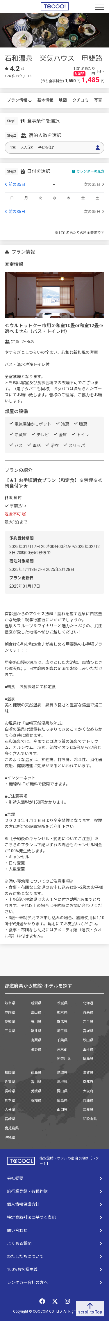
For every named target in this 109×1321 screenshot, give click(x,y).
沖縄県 (10, 1137)
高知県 (36, 1100)
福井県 (36, 1031)
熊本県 (10, 1100)
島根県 (62, 1082)
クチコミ (80, 100)
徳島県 (36, 1073)
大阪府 (88, 1091)
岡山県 (62, 1091)
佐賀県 (10, 1082)
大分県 (10, 1110)
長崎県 (10, 1091)
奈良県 (88, 1110)
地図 (63, 100)
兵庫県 (88, 1100)
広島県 (62, 1100)
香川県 (36, 1082)
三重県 (10, 1031)
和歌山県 (90, 1119)
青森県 (88, 1012)
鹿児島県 (12, 1128)
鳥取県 (62, 1073)
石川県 (36, 1022)
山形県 (88, 1049)
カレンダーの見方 (88, 171)
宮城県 (88, 1031)
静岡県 (10, 1012)
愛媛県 (36, 1091)
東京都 (62, 1049)
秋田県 (88, 1040)
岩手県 (88, 1022)
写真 (98, 100)
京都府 (88, 1082)
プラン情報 (19, 100)
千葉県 (62, 1040)
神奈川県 (64, 1059)
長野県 (36, 1049)
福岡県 (10, 1073)
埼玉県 (62, 1031)
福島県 (88, 1059)
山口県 (62, 1110)
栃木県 (62, 1012)
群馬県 (62, 1022)
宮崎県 (10, 1119)
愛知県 (10, 1022)
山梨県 (36, 1040)
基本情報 (45, 100)
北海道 (88, 1003)
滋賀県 (88, 1073)
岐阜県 (10, 1003)
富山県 (36, 1012)
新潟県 (36, 1003)
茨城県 (62, 1003)
